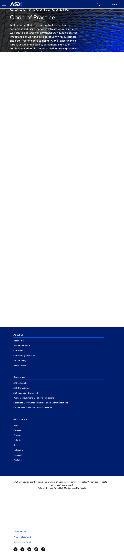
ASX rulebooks (20, 383)
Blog (15, 425)
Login (114, 4)
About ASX (18, 341)
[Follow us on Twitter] (22, 549)
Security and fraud (22, 542)
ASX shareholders (22, 345)
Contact (17, 435)
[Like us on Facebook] (43, 549)
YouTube (17, 460)
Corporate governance (24, 355)
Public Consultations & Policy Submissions (33, 398)
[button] (98, 4)
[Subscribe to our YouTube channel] (29, 549)
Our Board (18, 350)
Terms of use (19, 532)
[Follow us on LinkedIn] (15, 549)
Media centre (19, 365)
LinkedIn (17, 440)
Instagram (18, 450)
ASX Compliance (21, 388)
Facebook (18, 455)
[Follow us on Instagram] (36, 549)
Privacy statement (22, 537)
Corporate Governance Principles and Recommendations (40, 403)
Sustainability (19, 360)
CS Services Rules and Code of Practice (32, 407)
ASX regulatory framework (26, 393)
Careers (17, 430)
